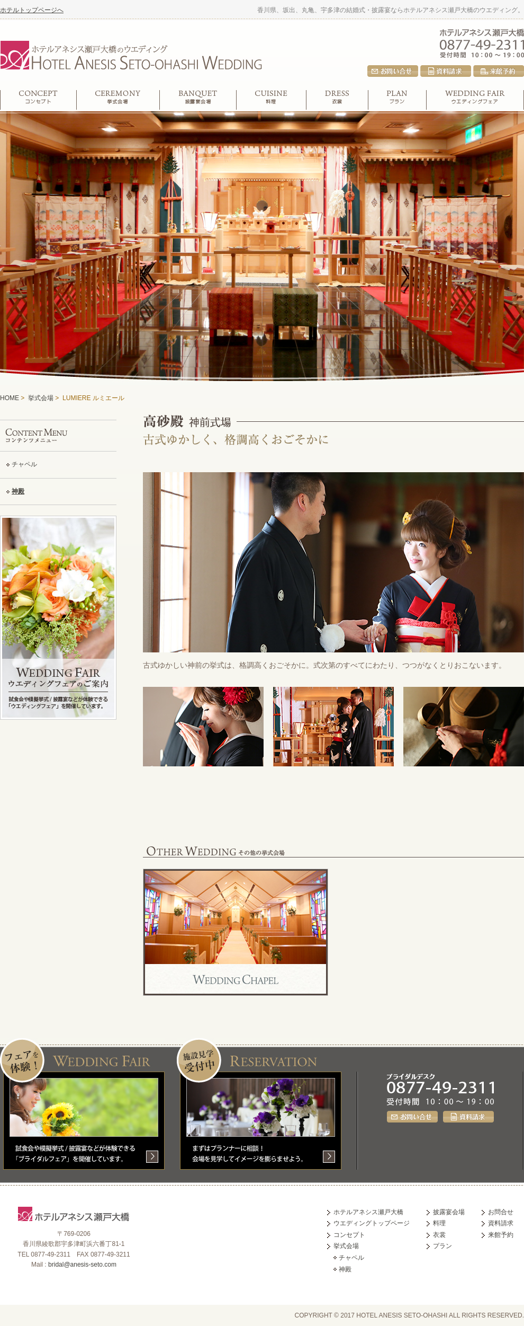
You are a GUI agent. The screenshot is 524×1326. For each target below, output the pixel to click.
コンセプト (38, 100)
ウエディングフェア (475, 100)
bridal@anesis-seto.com (82, 1264)
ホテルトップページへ (32, 10)
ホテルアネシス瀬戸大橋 (482, 31)
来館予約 (498, 71)
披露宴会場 (198, 100)
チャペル (24, 464)
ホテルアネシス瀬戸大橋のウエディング (130, 53)
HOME (9, 398)
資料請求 (445, 71)
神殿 (18, 491)
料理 (271, 100)
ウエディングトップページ (371, 1223)
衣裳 (337, 100)
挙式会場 (118, 100)
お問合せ (392, 71)
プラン (397, 100)
